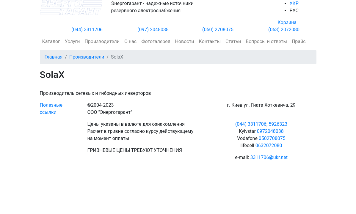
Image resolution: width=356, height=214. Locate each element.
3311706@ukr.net (268, 157)
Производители (102, 41)
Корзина (287, 22)
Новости (184, 41)
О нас (130, 41)
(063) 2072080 (283, 29)
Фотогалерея (155, 41)
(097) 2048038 (153, 29)
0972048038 (270, 131)
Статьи (233, 41)
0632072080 (268, 145)
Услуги (72, 41)
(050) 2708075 (217, 29)
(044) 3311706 (87, 29)
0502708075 (272, 138)
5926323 (278, 124)
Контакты (210, 41)
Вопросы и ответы (266, 41)
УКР (294, 3)
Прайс (299, 41)
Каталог (51, 41)
